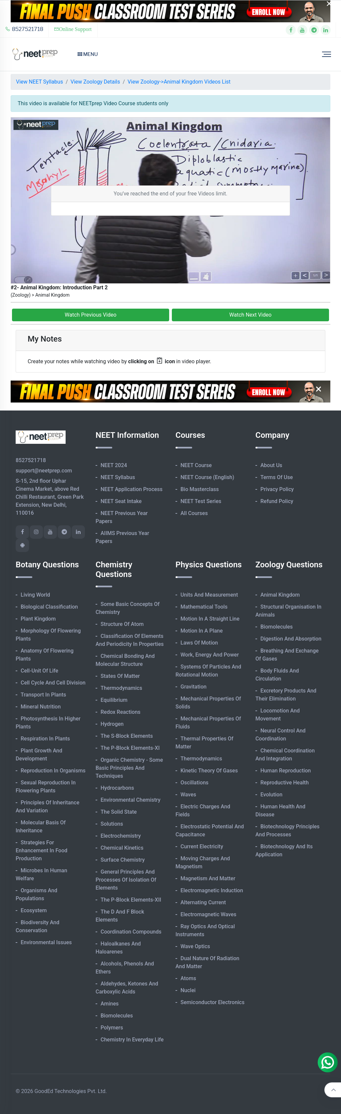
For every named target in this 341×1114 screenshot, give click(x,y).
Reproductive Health (284, 782)
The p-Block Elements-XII (131, 900)
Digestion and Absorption (290, 639)
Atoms (188, 978)
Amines (110, 1003)
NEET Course (196, 465)
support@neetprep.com (44, 470)
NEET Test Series (200, 501)
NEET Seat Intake (121, 501)
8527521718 (24, 29)
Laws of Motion (199, 643)
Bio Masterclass (199, 489)
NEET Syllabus (118, 477)
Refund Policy (276, 501)
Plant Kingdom (38, 619)
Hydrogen (112, 724)
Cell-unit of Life (39, 671)
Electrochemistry (121, 836)
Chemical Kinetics (122, 848)
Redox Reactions (121, 712)
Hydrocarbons (117, 788)
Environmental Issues (46, 942)
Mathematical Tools (203, 607)
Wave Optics (195, 946)
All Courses (194, 513)
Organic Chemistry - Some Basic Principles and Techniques (129, 768)
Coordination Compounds (131, 932)
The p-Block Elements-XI (130, 748)
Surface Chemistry (123, 860)
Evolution (271, 794)
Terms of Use (276, 477)
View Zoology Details (95, 82)
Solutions (112, 824)
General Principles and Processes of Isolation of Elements (126, 880)
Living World (35, 595)
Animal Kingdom (280, 595)
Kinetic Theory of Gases (209, 770)
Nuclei (187, 990)
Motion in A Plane (201, 631)
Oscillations (194, 782)
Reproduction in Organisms (53, 770)
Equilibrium (114, 700)
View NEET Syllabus (39, 82)
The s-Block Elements (127, 736)
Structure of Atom (122, 624)
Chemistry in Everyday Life (132, 1039)
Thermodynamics (121, 688)
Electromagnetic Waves (208, 914)
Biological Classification (49, 607)
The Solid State (119, 812)
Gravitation (193, 687)
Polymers (112, 1027)
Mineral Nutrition (41, 706)
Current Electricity (201, 846)
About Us (271, 465)
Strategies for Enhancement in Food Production (41, 850)
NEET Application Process (132, 489)
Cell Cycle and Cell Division (53, 683)
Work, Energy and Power (209, 655)
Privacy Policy (277, 489)
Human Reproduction (285, 770)
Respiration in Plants (45, 738)
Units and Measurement (209, 595)
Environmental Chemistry (131, 800)
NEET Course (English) (207, 477)
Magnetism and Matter (207, 878)
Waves (188, 794)
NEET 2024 (114, 465)
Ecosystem (34, 910)
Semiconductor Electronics (212, 1002)
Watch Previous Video (90, 315)
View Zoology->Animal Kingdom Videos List (179, 82)
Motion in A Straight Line (209, 619)
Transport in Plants (43, 695)
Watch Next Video (250, 315)
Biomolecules (117, 1015)
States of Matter (120, 676)
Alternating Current (203, 902)
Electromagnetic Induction (211, 890)
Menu (88, 54)
